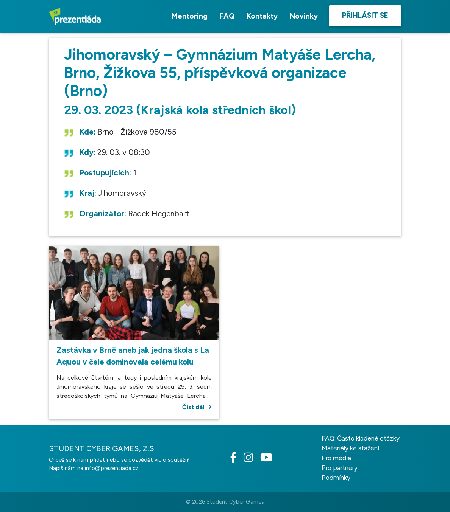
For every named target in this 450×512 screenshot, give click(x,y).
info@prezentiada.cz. (112, 468)
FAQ (227, 16)
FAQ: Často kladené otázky (361, 438)
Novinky (304, 16)
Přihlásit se (365, 15)
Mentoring (190, 16)
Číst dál (197, 407)
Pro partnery (340, 468)
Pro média (336, 458)
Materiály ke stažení (350, 448)
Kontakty (262, 16)
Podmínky (336, 477)
